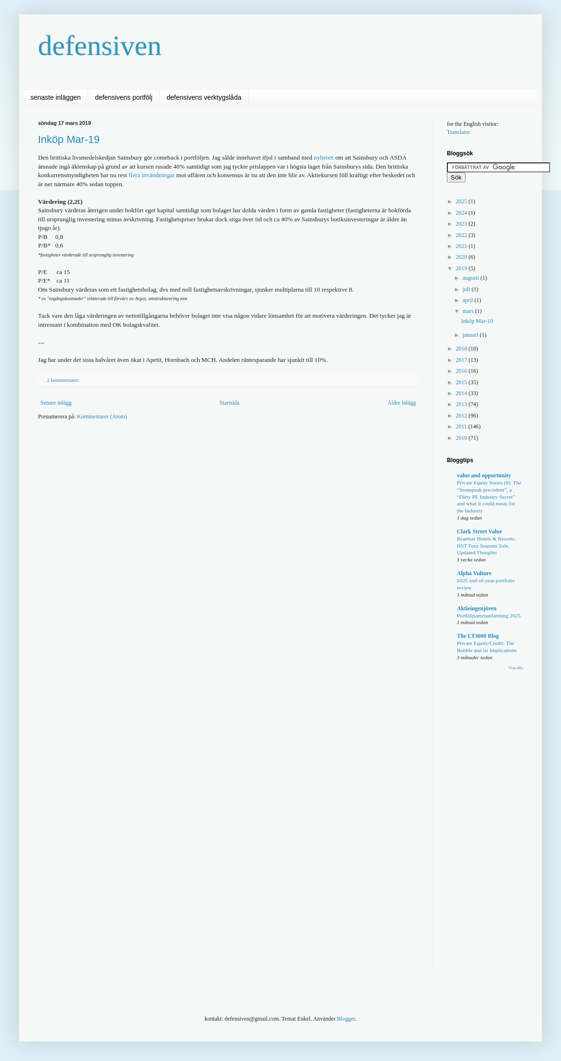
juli (467, 289)
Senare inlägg (56, 402)
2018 (462, 348)
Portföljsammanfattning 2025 (489, 615)
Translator (458, 132)
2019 (462, 268)
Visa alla (515, 667)
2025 (462, 201)
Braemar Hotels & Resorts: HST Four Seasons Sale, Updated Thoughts (486, 546)
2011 (462, 426)
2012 (462, 415)
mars (469, 311)
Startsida (230, 402)
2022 (462, 235)
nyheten (324, 157)
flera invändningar (151, 175)
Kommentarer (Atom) (102, 416)
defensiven (100, 45)
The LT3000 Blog (478, 636)
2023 (462, 223)
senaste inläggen (55, 97)
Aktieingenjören (476, 608)
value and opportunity (484, 475)
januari (471, 335)
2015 (462, 382)
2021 (462, 246)
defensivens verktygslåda (204, 97)
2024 (462, 212)
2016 (462, 371)
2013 (462, 404)
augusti (472, 278)
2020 (462, 257)
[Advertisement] (186, 501)
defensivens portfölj (124, 97)
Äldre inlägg (401, 402)
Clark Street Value (479, 531)
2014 (462, 393)
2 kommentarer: (64, 380)
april (468, 300)
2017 (462, 360)
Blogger (346, 1018)
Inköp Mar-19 (69, 139)
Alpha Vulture (474, 573)
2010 (462, 438)
